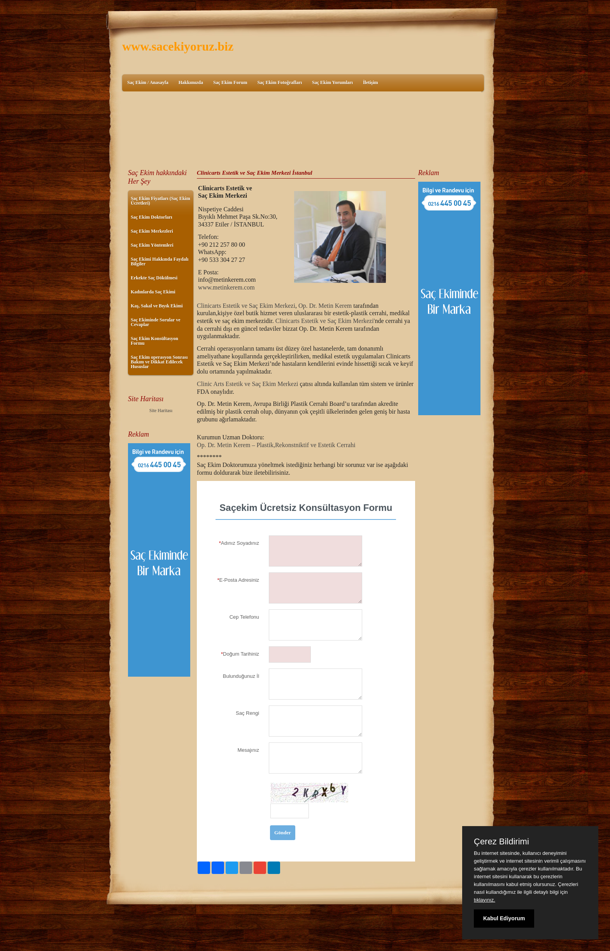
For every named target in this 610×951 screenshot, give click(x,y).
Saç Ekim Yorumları (332, 82)
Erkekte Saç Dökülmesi (154, 278)
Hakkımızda (191, 82)
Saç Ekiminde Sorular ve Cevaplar (155, 322)
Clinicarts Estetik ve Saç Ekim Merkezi (246, 305)
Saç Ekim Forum (230, 82)
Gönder (282, 832)
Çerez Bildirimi (501, 842)
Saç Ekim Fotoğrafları (279, 82)
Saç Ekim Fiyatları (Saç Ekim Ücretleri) (160, 201)
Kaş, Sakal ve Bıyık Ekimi (157, 306)
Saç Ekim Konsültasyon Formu (154, 341)
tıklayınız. (484, 900)
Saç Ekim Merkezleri (152, 231)
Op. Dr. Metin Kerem (325, 305)
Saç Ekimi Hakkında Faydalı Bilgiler (159, 261)
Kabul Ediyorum (504, 918)
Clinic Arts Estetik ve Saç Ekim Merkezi (248, 384)
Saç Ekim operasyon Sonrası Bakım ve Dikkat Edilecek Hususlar (159, 361)
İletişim (370, 82)
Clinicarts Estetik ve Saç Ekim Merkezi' (325, 321)
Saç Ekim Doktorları (151, 217)
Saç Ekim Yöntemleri (152, 245)
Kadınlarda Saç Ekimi (153, 292)
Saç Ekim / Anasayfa (147, 82)
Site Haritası (161, 410)
